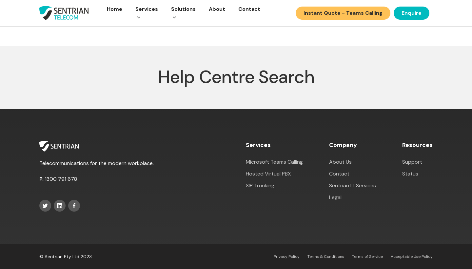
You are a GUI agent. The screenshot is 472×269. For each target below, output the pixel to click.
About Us (340, 161)
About (217, 9)
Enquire (412, 13)
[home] (63, 13)
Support (412, 161)
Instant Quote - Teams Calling (343, 13)
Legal (335, 197)
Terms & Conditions (325, 256)
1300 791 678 (61, 179)
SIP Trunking (260, 185)
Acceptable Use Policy (412, 256)
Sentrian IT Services (352, 185)
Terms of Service (367, 256)
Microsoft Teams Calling (274, 161)
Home (114, 9)
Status (410, 173)
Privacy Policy (287, 256)
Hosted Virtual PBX (268, 173)
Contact (249, 9)
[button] (147, 13)
